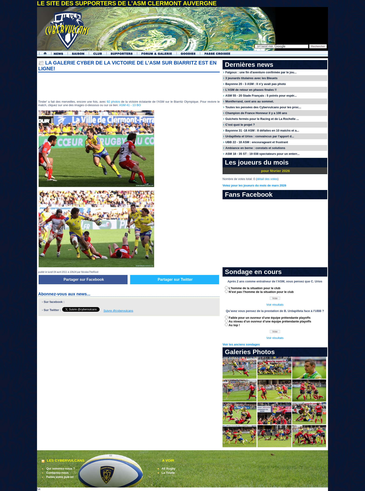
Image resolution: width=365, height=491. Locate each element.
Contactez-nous (57, 472)
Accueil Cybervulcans (43, 54)
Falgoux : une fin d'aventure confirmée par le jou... (261, 72)
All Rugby (169, 468)
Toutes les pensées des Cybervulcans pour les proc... (263, 107)
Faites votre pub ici (60, 477)
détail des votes (267, 179)
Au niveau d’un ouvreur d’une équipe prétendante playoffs (270, 321)
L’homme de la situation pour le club (255, 288)
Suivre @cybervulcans (118, 310)
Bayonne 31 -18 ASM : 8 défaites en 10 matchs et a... (262, 130)
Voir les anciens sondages (241, 344)
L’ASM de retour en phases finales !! (251, 89)
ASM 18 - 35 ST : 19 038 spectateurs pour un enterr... (262, 154)
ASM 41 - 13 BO (130, 105)
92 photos (113, 101)
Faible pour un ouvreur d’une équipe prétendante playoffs (270, 317)
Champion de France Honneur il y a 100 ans (256, 113)
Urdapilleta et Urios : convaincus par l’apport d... (259, 136)
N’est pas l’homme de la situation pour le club (261, 292)
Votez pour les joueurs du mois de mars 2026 (254, 185)
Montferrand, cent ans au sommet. (249, 101)
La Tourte (168, 472)
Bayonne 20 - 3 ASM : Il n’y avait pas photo (255, 84)
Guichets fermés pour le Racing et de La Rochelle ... (262, 119)
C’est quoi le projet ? (240, 124)
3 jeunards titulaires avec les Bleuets (251, 78)
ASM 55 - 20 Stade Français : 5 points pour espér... (261, 95)
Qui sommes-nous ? (60, 468)
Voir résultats (275, 304)
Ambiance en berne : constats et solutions (255, 148)
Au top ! (234, 325)
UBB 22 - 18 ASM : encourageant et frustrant (256, 142)
